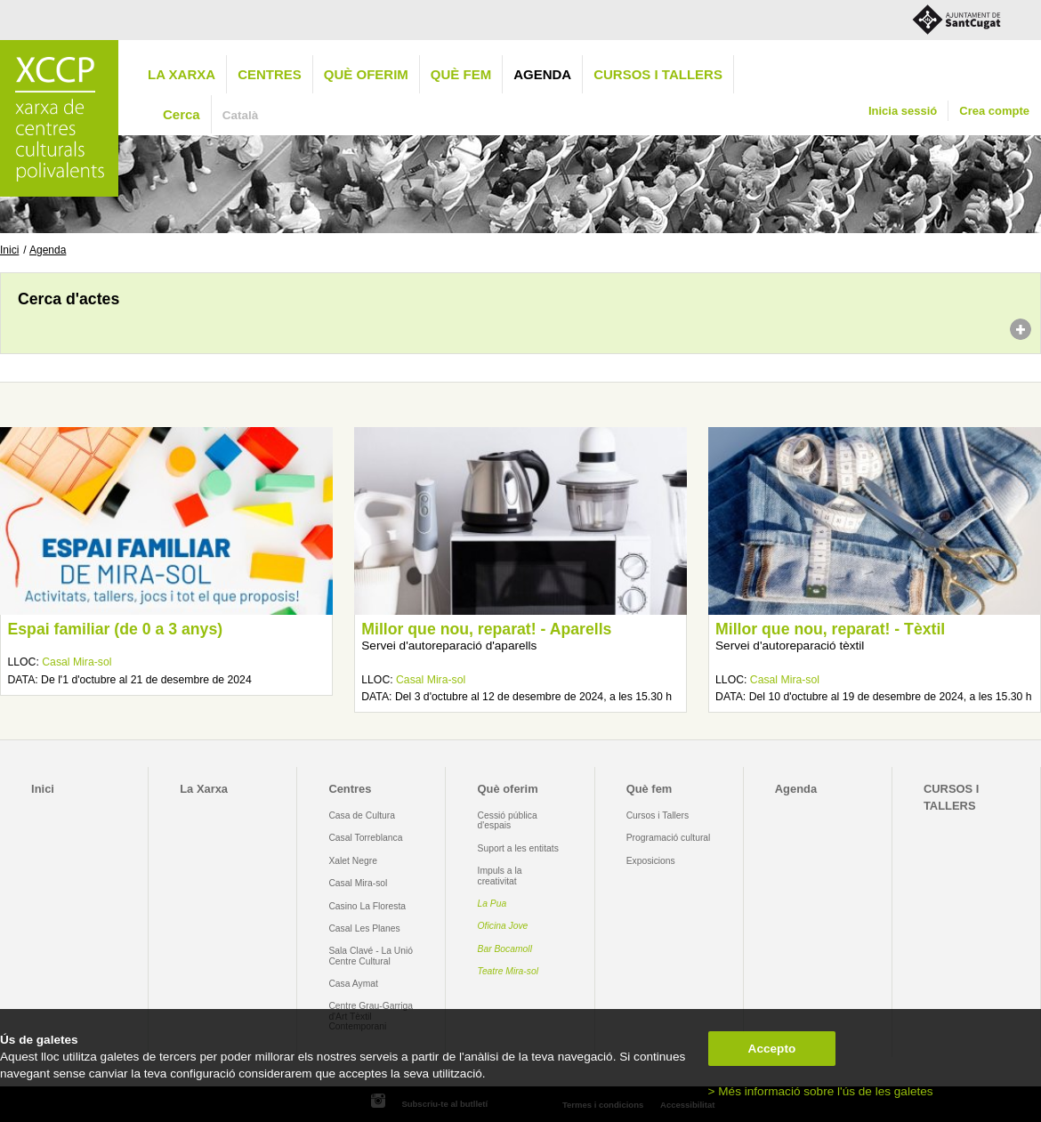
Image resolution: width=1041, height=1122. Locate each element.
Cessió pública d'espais (507, 820)
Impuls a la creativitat (500, 875)
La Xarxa (181, 74)
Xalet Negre (352, 861)
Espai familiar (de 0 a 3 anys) (114, 629)
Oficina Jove (503, 926)
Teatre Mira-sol (508, 971)
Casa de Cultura (361, 815)
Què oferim (366, 74)
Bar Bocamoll (505, 949)
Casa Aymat (353, 984)
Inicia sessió (902, 110)
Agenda (542, 74)
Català (240, 115)
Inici (9, 250)
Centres (270, 74)
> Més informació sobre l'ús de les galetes (820, 1091)
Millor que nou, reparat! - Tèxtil (830, 629)
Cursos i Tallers (657, 815)
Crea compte (994, 110)
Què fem (461, 74)
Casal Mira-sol (76, 662)
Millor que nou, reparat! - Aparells (486, 629)
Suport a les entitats (518, 848)
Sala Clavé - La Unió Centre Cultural (370, 955)
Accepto (772, 1048)
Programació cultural (668, 838)
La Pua (492, 903)
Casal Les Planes (363, 928)
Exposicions (650, 861)
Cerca (181, 114)
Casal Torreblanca (365, 838)
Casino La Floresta (367, 906)
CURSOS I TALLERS (657, 74)
